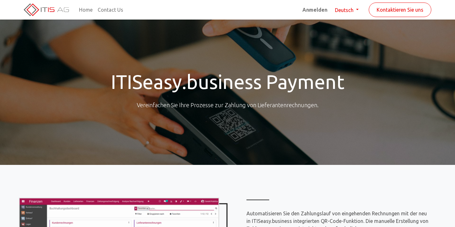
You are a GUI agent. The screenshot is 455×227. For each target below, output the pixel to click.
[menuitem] (85, 9)
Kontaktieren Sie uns (400, 10)
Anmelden (314, 10)
